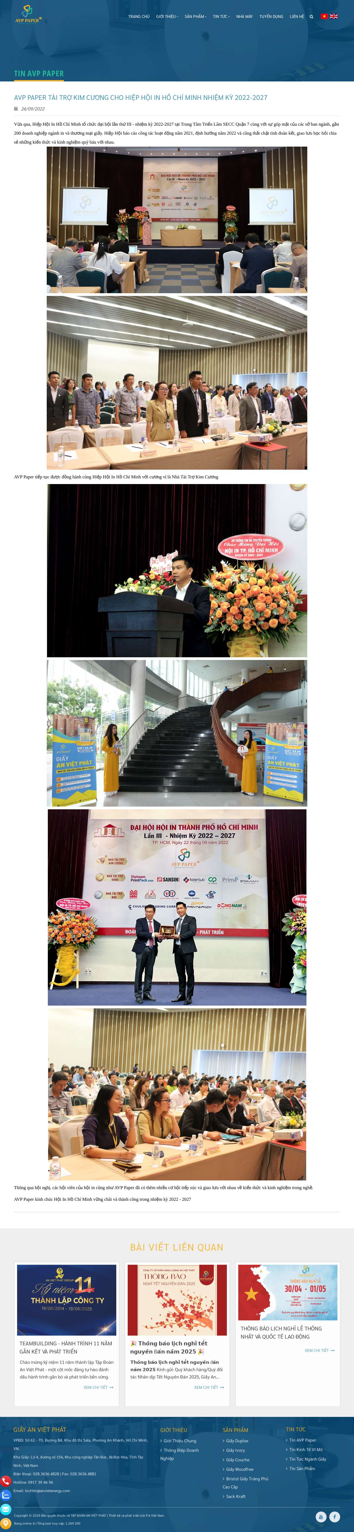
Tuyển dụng (271, 16)
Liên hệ (296, 16)
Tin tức (220, 16)
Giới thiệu (167, 16)
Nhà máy (244, 16)
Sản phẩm (195, 16)
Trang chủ (138, 16)
